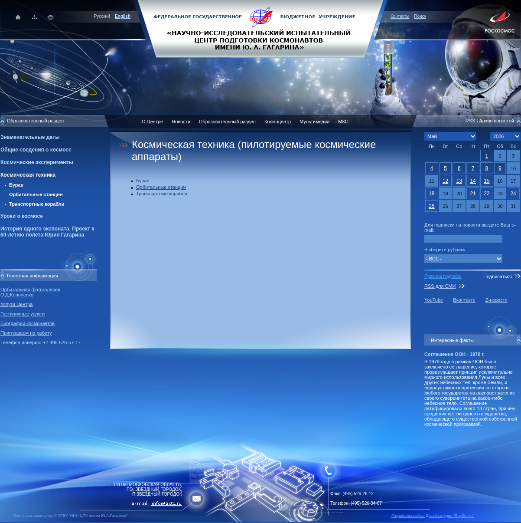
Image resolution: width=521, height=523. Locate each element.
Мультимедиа (314, 121)
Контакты (400, 16)
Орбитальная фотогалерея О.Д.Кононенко (30, 292)
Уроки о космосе (21, 216)
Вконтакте (464, 300)
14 (472, 181)
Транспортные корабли (37, 204)
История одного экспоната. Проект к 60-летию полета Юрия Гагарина (47, 232)
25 (431, 206)
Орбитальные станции (36, 194)
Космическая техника (27, 175)
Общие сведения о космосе (36, 150)
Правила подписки (443, 276)
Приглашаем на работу (26, 333)
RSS (470, 120)
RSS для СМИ (440, 286)
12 (445, 181)
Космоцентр (277, 121)
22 (486, 194)
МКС (343, 121)
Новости (181, 121)
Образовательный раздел (227, 121)
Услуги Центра (16, 304)
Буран (16, 184)
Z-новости (496, 300)
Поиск (420, 16)
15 (486, 181)
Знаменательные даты (29, 137)
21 (472, 194)
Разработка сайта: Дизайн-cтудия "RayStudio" (432, 515)
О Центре (152, 121)
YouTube (433, 300)
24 (513, 194)
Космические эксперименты (36, 162)
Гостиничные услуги (22, 313)
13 (459, 181)
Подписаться (497, 276)
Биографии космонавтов (27, 323)
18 (431, 194)
